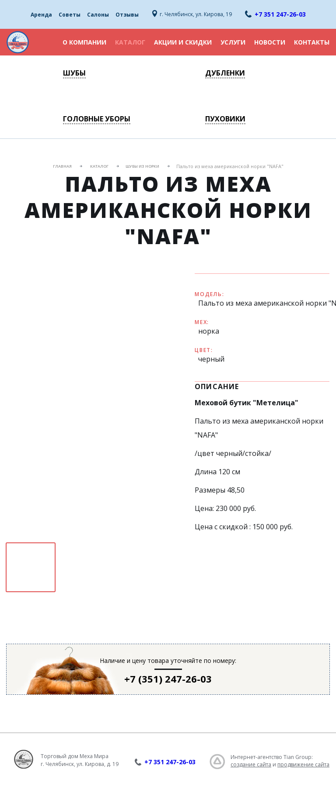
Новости (269, 42)
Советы (69, 14)
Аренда (41, 14)
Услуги (232, 42)
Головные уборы (96, 119)
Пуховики (225, 119)
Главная (62, 166)
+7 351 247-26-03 (280, 14)
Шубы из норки (142, 166)
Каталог (130, 42)
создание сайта (251, 764)
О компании (84, 42)
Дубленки (225, 73)
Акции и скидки (183, 42)
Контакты (311, 42)
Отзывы (127, 14)
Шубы (74, 73)
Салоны (98, 14)
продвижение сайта (303, 764)
